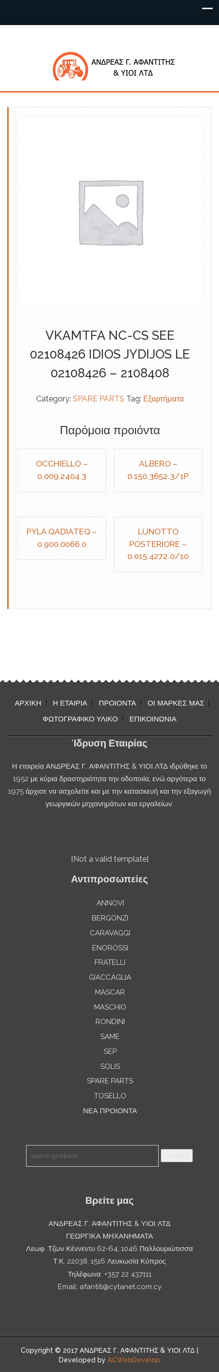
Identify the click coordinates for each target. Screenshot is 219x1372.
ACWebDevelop (134, 1360)
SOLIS (110, 1066)
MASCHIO (110, 1007)
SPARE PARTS (98, 398)
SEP (110, 1051)
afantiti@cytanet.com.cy (121, 1286)
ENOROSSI (110, 948)
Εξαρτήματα (163, 398)
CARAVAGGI (110, 933)
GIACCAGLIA (110, 977)
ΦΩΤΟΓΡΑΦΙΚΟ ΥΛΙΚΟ (80, 719)
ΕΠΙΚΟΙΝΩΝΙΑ (152, 719)
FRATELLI (110, 962)
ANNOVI (110, 903)
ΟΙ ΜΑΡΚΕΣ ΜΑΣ (176, 703)
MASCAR (110, 992)
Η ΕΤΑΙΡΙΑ (70, 703)
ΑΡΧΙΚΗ (28, 703)
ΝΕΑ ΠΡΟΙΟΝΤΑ (110, 1110)
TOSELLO (110, 1096)
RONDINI (110, 1021)
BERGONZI (110, 918)
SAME (110, 1036)
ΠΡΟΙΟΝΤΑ (117, 703)
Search (176, 1155)
